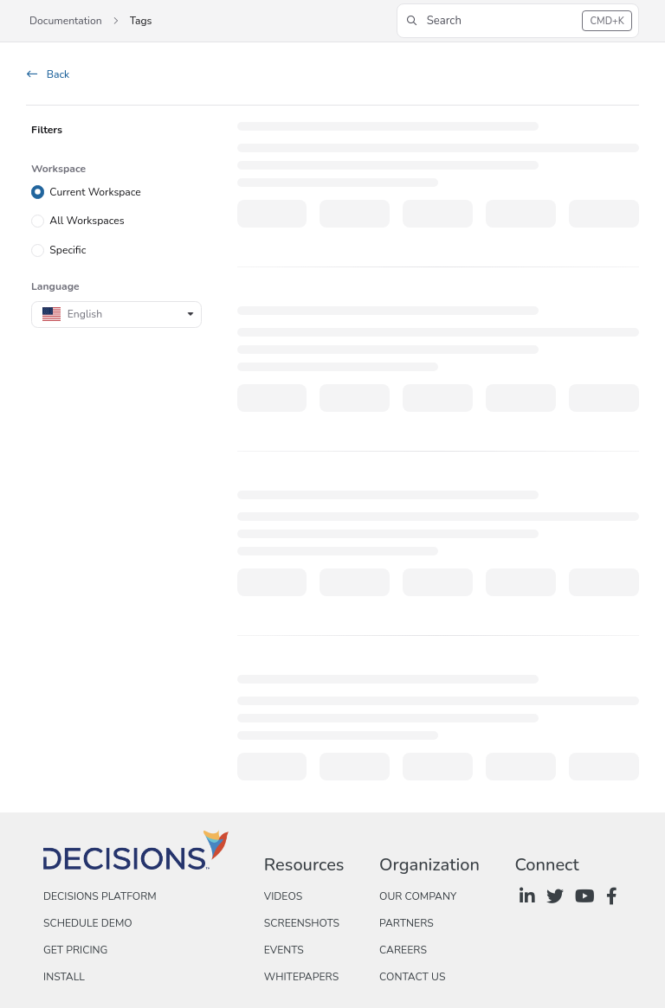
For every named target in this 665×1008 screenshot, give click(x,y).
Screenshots (301, 923)
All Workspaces (86, 221)
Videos (283, 896)
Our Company (417, 896)
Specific (67, 250)
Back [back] (48, 74)
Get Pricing (75, 950)
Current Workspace (95, 191)
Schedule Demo (87, 923)
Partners (406, 923)
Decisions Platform (100, 896)
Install (64, 977)
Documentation (65, 21)
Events (284, 950)
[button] (518, 20)
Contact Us (412, 977)
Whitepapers (301, 977)
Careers (403, 950)
